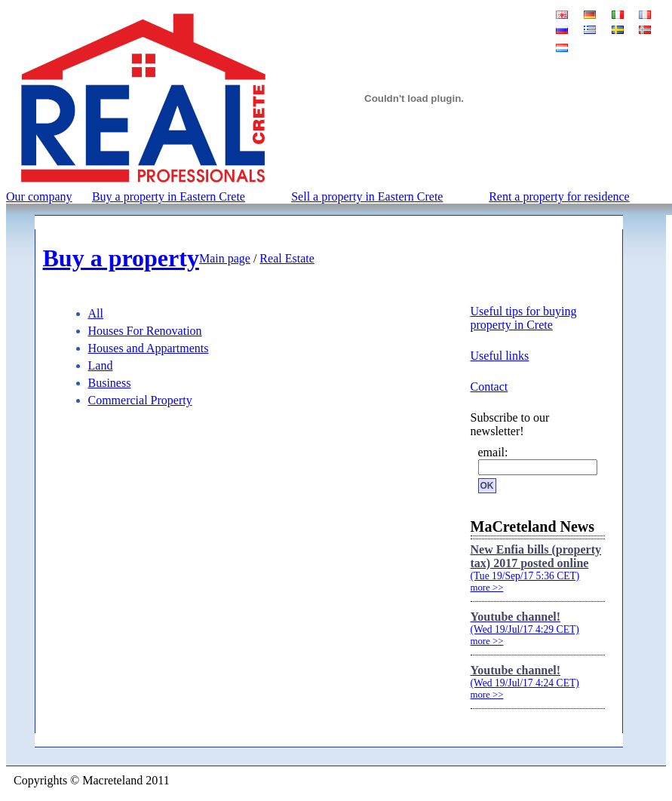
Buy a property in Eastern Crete (168, 196)
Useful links (500, 355)
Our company (39, 196)
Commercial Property (140, 400)
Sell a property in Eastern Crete (367, 196)
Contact (489, 386)
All (95, 313)
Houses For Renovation (145, 330)
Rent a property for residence (559, 196)
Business (109, 382)
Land (100, 365)
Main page (224, 258)
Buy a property (121, 258)
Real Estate (286, 258)
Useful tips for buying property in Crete (524, 318)
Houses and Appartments (148, 348)
